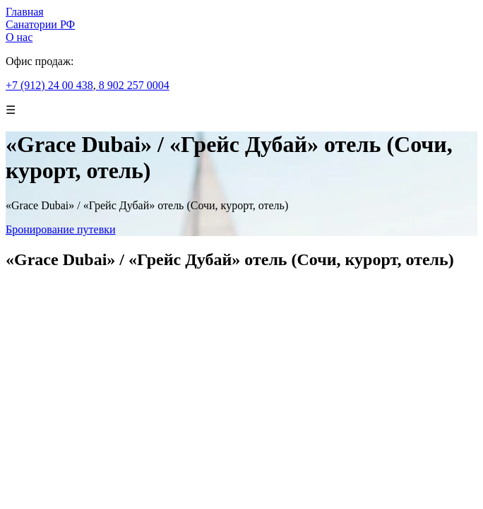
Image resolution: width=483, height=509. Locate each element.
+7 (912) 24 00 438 (49, 85)
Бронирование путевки (61, 229)
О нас (19, 37)
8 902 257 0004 (132, 85)
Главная (25, 12)
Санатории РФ (40, 24)
